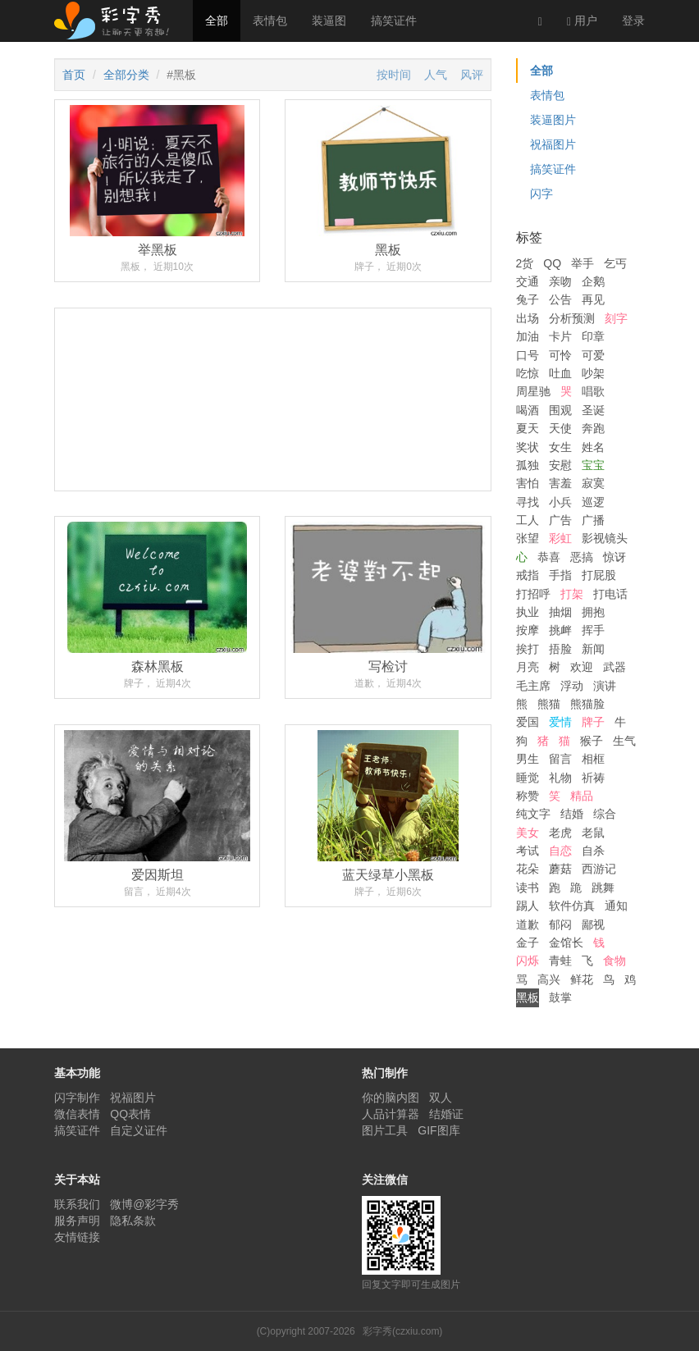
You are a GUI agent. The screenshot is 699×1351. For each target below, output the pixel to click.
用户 (582, 21)
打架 (571, 593)
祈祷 (593, 777)
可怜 (560, 355)
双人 (440, 1097)
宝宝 (593, 465)
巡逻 (593, 502)
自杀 (593, 850)
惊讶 (614, 557)
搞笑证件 (394, 20)
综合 (604, 813)
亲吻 (560, 281)
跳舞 (603, 887)
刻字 (616, 318)
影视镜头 (605, 538)
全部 (216, 20)
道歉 (527, 924)
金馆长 (566, 942)
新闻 (593, 648)
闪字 (541, 193)
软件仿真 (572, 905)
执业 (527, 611)
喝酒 (527, 410)
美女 (527, 832)
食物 (614, 960)
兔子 (527, 299)
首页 (73, 74)
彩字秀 (117, 20)
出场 (527, 318)
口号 (527, 355)
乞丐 (615, 263)
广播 (593, 520)
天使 (560, 428)
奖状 (527, 447)
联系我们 (77, 1204)
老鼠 (593, 832)
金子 (527, 942)
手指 (560, 575)
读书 (527, 887)
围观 (560, 410)
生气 (624, 740)
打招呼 (533, 593)
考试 (527, 850)
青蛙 (560, 960)
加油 (527, 336)
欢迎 (581, 666)
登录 (633, 20)
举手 (582, 263)
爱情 (560, 721)
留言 (560, 758)
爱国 (527, 721)
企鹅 (593, 281)
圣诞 (593, 410)
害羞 (560, 483)
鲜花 (581, 979)
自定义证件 (138, 1130)
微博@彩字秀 (144, 1204)
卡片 (560, 336)
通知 (616, 905)
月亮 (527, 666)
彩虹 (560, 538)
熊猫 (548, 703)
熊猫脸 (587, 703)
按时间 (394, 74)
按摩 (527, 630)
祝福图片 (553, 144)
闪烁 (527, 960)
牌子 (593, 721)
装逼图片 (553, 119)
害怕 (527, 483)
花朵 (527, 868)
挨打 (527, 648)
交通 (527, 281)
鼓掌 (560, 997)
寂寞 (593, 483)
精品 (581, 795)
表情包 (270, 20)
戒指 (527, 575)
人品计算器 (390, 1114)
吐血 (560, 373)
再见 (593, 299)
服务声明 (77, 1220)
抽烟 (560, 611)
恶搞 (581, 557)
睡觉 (527, 777)
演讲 (604, 685)
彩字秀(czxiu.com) (402, 1331)
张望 (527, 538)
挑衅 (560, 630)
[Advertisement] (273, 460)
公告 (560, 299)
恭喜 (548, 557)
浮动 (571, 685)
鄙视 (593, 924)
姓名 (593, 447)
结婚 (571, 813)
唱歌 (593, 391)
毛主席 (533, 685)
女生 (560, 447)
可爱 (593, 355)
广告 (560, 520)
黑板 (527, 997)
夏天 (527, 428)
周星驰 (533, 391)
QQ (552, 263)
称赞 (527, 795)
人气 (435, 74)
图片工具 (385, 1130)
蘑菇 (560, 868)
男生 (527, 758)
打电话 (610, 593)
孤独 (527, 465)
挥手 (593, 630)
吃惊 (527, 373)
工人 (527, 520)
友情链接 (77, 1237)
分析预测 (572, 318)
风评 (471, 74)
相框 (593, 758)
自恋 (560, 850)
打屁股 (599, 575)
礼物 (560, 777)
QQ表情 (130, 1114)
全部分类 (126, 74)
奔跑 (593, 428)
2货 (525, 263)
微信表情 (77, 1114)
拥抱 (593, 611)
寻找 (527, 502)
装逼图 (329, 20)
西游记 (599, 868)
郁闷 (560, 924)
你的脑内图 (390, 1097)
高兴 (548, 979)
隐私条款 (133, 1220)
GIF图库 (438, 1130)
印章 (593, 336)
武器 (614, 666)
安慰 (560, 465)
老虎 (560, 832)
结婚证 (446, 1114)
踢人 (527, 905)
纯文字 (533, 813)
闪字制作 (77, 1097)
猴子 (591, 740)
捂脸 (560, 648)
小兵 (560, 502)
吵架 (593, 373)
